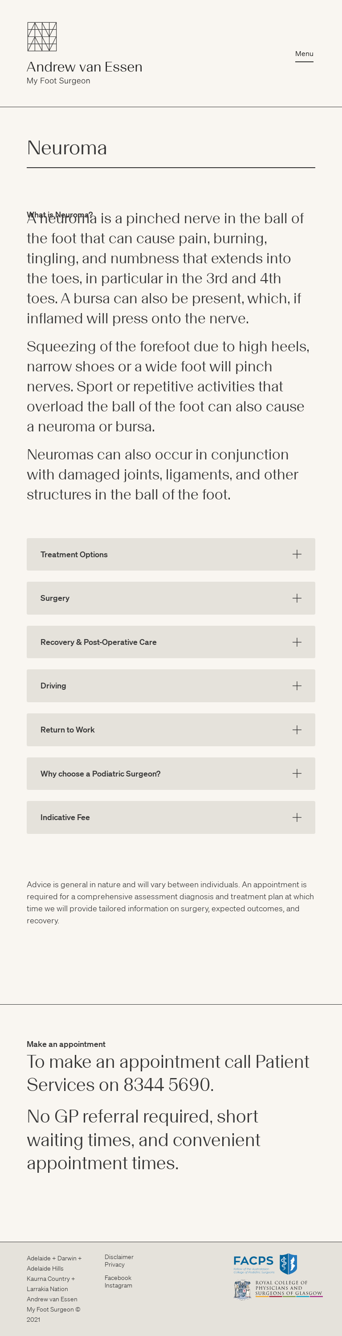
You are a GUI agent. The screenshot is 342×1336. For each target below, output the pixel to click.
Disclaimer (119, 1257)
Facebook (118, 1278)
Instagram (118, 1285)
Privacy (115, 1264)
